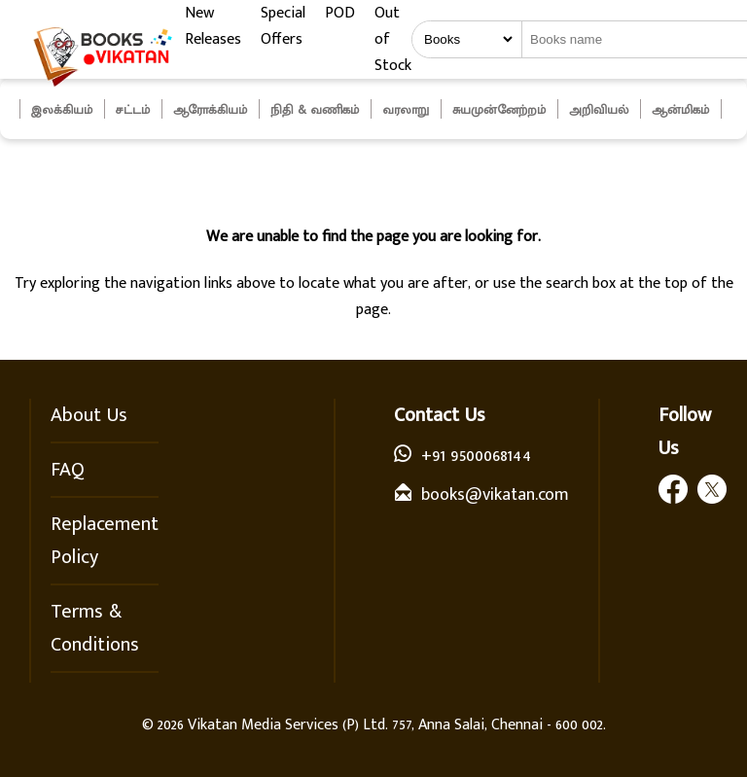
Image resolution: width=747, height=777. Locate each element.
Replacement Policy (105, 541)
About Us (89, 415)
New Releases (213, 26)
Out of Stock (392, 39)
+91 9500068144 (476, 456)
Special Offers (283, 26)
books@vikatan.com (495, 495)
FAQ (68, 469)
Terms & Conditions (95, 628)
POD (340, 13)
